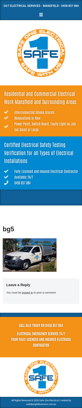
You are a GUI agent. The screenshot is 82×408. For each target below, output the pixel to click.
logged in (27, 292)
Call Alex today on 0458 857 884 (41, 325)
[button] (41, 15)
